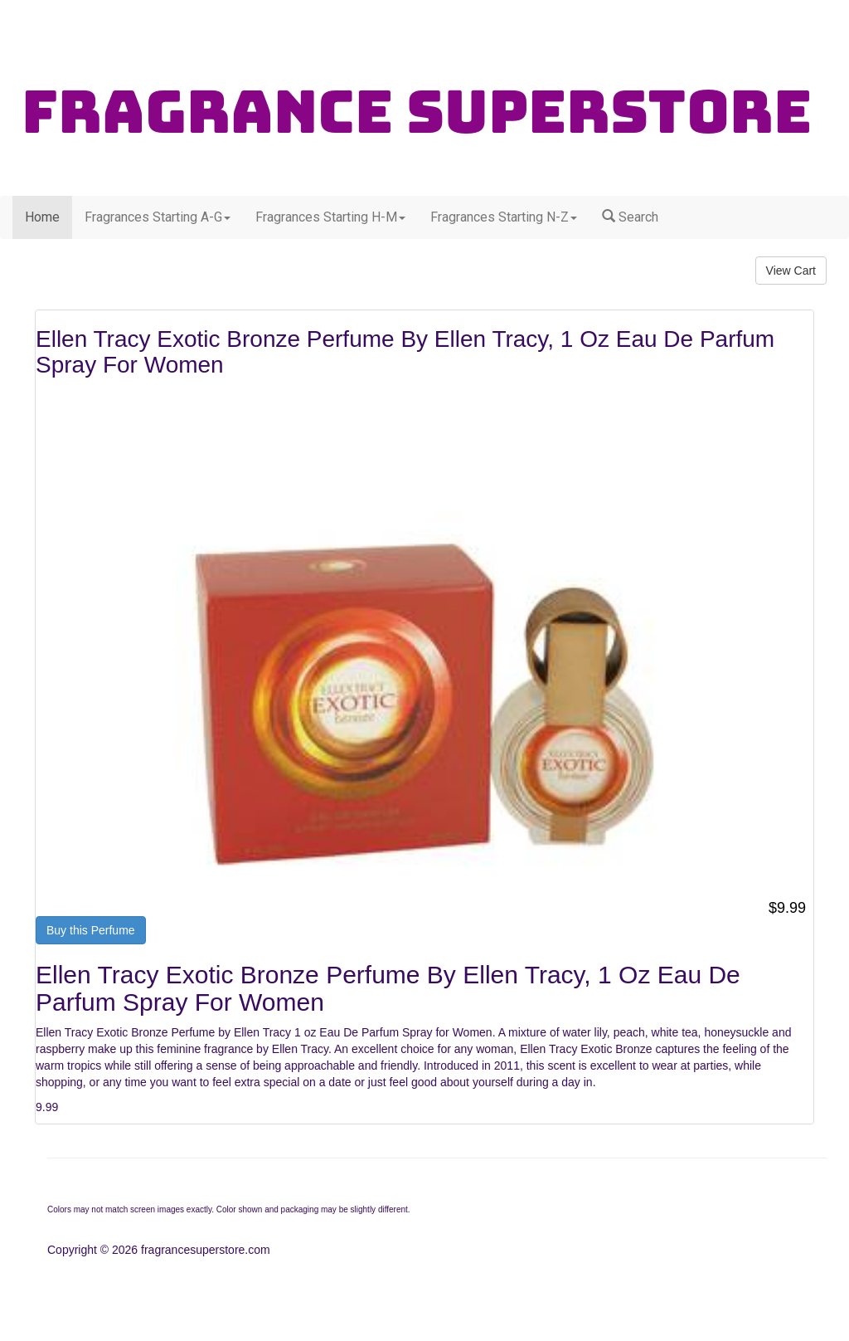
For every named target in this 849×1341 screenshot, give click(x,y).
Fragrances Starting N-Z (503, 217)
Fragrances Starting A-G (157, 217)
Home (42, 217)
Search (630, 217)
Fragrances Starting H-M (330, 217)
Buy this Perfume (90, 930)
